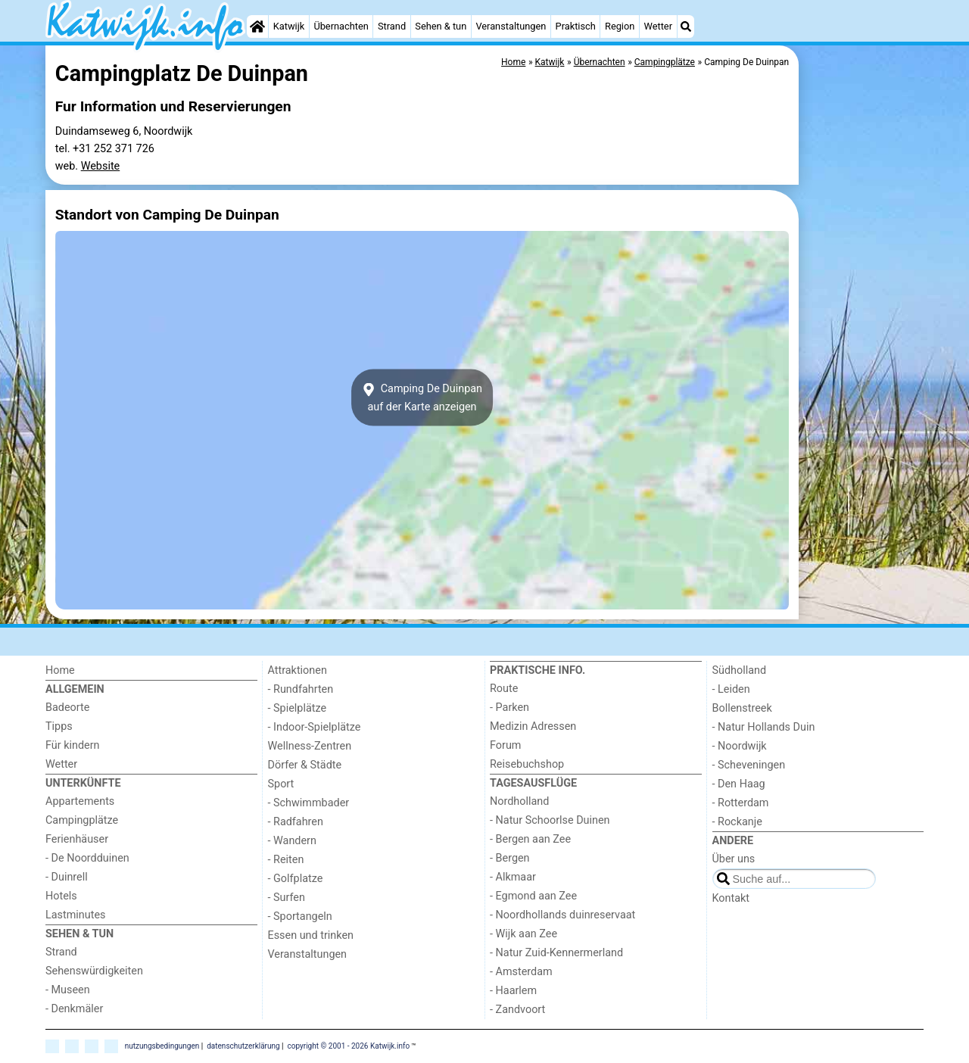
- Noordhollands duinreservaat (562, 915)
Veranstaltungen (510, 26)
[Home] (257, 26)
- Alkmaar (513, 877)
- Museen (67, 990)
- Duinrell (66, 877)
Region (619, 26)
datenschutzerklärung (243, 1046)
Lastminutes (75, 915)
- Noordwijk (739, 746)
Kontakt (731, 898)
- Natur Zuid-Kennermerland (556, 952)
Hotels (61, 896)
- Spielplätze (297, 708)
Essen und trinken (311, 935)
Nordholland (519, 801)
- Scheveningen (749, 765)
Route (504, 688)
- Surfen (286, 897)
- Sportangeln (300, 916)
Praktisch (576, 26)
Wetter (658, 26)
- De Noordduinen (87, 858)
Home (60, 670)
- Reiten (286, 859)
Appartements (79, 801)
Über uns (734, 859)
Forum (505, 745)
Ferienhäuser (76, 839)
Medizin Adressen (533, 726)
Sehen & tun (440, 26)
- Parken (509, 707)
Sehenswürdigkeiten (94, 971)
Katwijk (288, 26)
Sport (281, 784)
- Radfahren (295, 821)
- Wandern (292, 840)
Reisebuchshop (527, 764)
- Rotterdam (740, 802)
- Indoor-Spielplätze (314, 727)
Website (100, 166)
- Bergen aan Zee (530, 839)
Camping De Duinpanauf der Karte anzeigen (422, 397)
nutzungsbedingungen (162, 1046)
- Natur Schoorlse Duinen (550, 820)
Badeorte (67, 707)
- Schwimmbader (309, 802)
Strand (392, 26)
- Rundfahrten (301, 689)
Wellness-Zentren (310, 746)
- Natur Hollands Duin (763, 727)
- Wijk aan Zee (523, 933)
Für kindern (72, 745)
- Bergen (510, 858)
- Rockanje (737, 821)
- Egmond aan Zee (533, 896)
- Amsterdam (521, 971)
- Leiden (731, 689)
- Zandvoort (517, 1009)
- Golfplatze (295, 878)
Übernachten (340, 26)
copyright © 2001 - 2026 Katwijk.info (349, 1046)
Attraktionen (297, 670)
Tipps (59, 726)
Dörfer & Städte (305, 765)
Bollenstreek (742, 708)
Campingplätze (81, 820)
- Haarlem (513, 990)
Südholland (739, 670)
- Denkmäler (74, 1008)
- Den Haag (738, 784)
